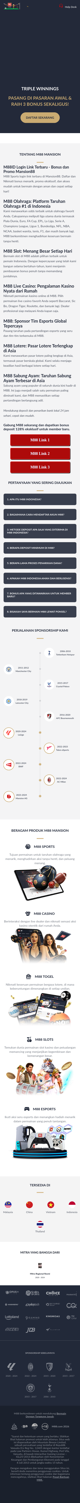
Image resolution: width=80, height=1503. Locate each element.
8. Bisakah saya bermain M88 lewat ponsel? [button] (37, 611)
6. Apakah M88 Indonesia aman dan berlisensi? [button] (39, 578)
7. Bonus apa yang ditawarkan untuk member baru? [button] (39, 595)
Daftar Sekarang (40, 117)
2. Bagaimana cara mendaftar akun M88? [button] (35, 514)
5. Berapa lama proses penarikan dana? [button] (34, 563)
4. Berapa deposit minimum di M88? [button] (31, 547)
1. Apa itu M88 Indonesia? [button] (24, 499)
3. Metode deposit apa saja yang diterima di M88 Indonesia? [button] (37, 531)
